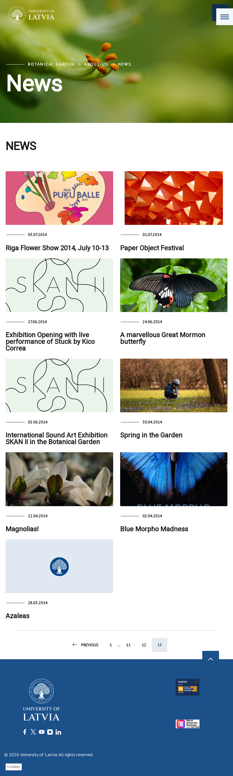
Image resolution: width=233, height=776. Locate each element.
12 (144, 645)
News (124, 64)
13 (159, 645)
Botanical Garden (51, 64)
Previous (85, 644)
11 (128, 645)
